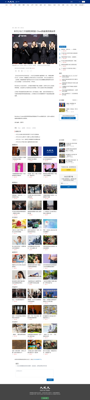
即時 (11, 4)
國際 (24, 4)
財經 (55, 4)
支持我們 (68, 169)
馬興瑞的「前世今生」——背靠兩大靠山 (69, 49)
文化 (67, 4)
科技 (59, 4)
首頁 (7, 4)
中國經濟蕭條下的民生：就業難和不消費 (69, 57)
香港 (36, 4)
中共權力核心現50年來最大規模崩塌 (69, 53)
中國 (15, 4)
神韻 (76, 4)
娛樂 (63, 4)
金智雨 (23, 128)
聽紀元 (49, 4)
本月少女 (29, 128)
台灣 (32, 4)
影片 (45, 4)
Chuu (19, 128)
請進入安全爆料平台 (68, 118)
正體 (16, 1)
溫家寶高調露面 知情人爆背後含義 (68, 64)
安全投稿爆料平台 (38, 359)
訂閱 (69, 186)
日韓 (18, 27)
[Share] (13, 160)
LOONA (34, 128)
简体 (18, 1)
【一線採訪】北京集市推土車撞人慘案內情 (69, 68)
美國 (19, 4)
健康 (41, 4)
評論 (28, 4)
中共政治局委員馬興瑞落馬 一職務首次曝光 (69, 61)
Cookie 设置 (45, 398)
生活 (72, 4)
